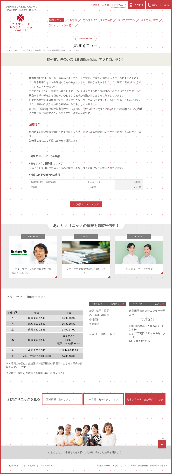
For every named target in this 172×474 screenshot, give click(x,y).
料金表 (73, 20)
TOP (8, 50)
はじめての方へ (126, 20)
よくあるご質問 (149, 20)
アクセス (136, 5)
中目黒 (105, 5)
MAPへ (158, 304)
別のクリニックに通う (61, 25)
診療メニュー (56, 20)
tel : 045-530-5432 (139, 340)
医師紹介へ (116, 304)
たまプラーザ (118, 5)
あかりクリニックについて (97, 20)
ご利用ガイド (13, 465)
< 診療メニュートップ (86, 204)
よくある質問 (29, 465)
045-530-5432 (158, 5)
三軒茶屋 (95, 5)
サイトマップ (46, 465)
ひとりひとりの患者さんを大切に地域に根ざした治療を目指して (21, 8)
